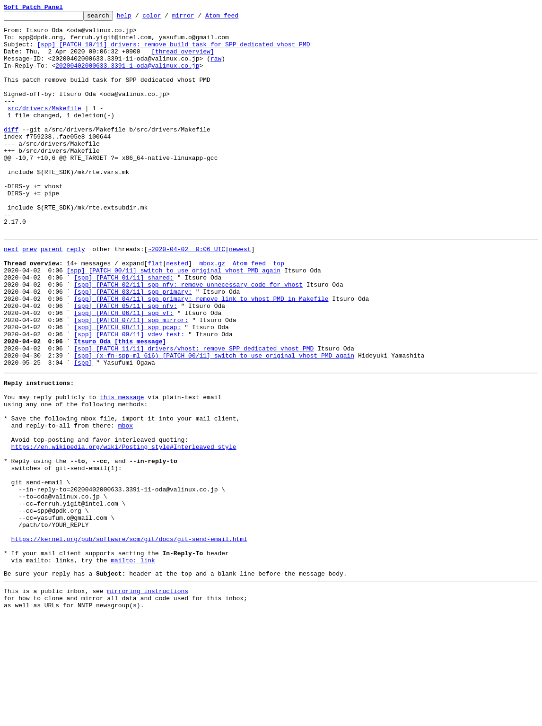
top (278, 311)
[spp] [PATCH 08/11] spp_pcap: (127, 388)
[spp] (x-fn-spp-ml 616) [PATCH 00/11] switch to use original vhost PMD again (214, 422)
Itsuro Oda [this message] (120, 405)
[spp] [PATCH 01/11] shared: (124, 328)
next (11, 294)
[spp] (83, 430)
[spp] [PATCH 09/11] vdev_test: (129, 396)
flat (155, 311)
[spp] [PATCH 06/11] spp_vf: (124, 371)
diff (11, 153)
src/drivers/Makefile (44, 127)
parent (52, 294)
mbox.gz (212, 311)
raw (215, 68)
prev (29, 294)
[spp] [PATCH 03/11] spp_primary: (133, 345)
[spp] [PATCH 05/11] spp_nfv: (125, 362)
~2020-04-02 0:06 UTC (186, 294)
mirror (198, 18)
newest (240, 294)
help (138, 18)
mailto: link (133, 665)
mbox (125, 503)
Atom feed (236, 18)
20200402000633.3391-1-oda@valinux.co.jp (127, 76)
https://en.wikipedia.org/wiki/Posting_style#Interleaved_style (123, 529)
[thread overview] (182, 59)
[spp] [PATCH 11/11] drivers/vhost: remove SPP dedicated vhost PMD (194, 413)
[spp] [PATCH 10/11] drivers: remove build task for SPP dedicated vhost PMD (173, 51)
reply (76, 294)
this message (122, 469)
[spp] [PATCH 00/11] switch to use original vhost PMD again (173, 319)
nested (177, 311)
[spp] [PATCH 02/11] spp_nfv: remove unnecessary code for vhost (188, 336)
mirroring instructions (147, 698)
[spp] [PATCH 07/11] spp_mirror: (131, 379)
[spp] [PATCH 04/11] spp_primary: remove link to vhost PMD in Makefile (201, 354)
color (166, 18)
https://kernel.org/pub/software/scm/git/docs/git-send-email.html (129, 639)
